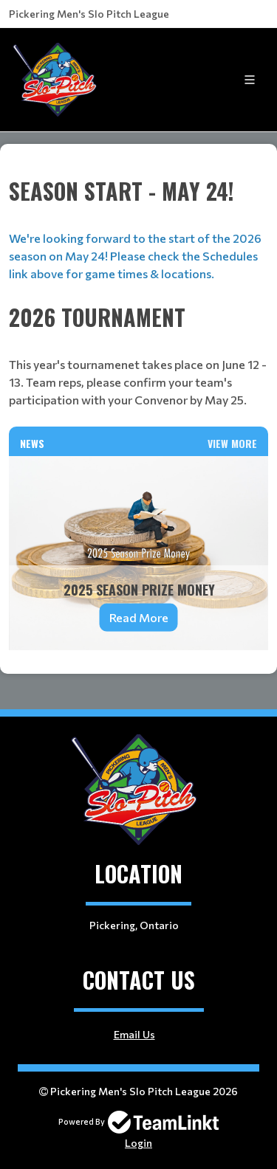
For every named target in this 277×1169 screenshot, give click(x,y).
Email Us (134, 1034)
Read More (138, 617)
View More (232, 443)
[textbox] (138, 165)
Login (138, 1143)
